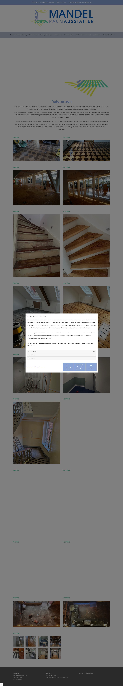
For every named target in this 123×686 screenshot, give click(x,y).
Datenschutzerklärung (32, 367)
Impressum (42, 367)
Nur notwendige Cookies (56, 367)
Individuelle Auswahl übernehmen (72, 367)
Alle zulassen (89, 367)
